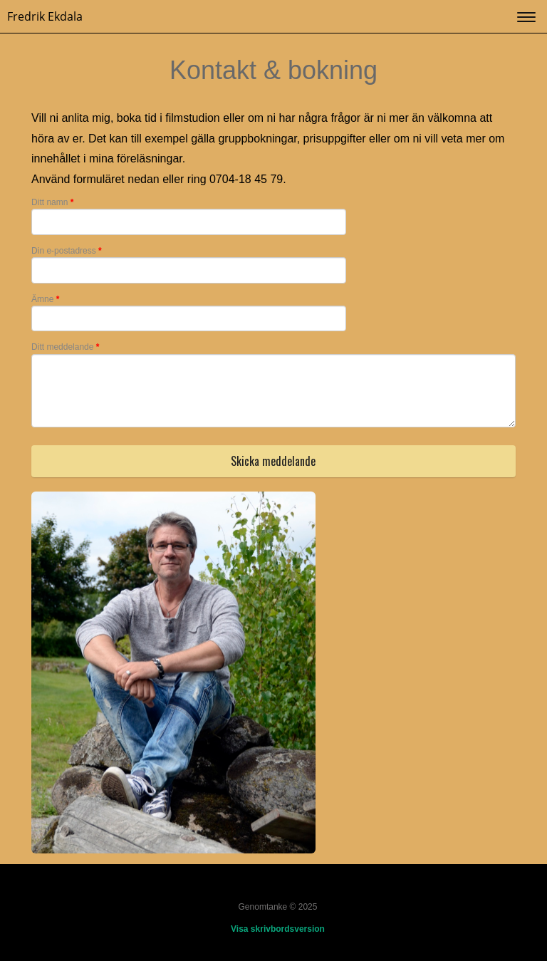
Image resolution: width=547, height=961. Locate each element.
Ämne (45, 299)
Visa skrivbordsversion (278, 929)
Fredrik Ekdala (45, 16)
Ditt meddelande (65, 347)
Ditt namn (52, 202)
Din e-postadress (66, 251)
